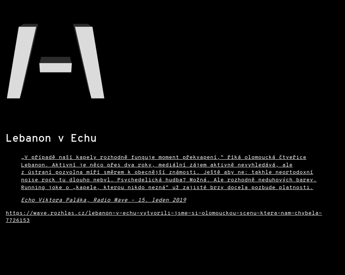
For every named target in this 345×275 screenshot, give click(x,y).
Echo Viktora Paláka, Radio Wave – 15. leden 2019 (103, 200)
